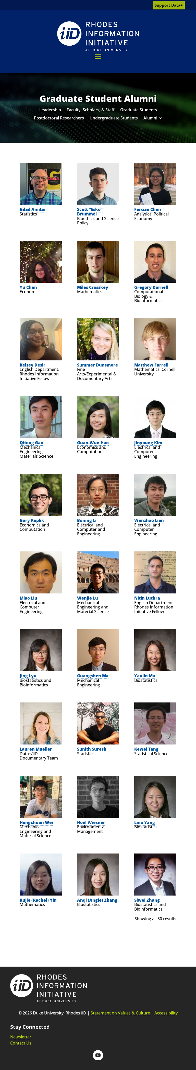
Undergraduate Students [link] (114, 118)
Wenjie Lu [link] (87, 598)
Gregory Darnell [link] (151, 287)
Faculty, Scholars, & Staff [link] (91, 110)
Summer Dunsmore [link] (97, 365)
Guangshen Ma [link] (92, 676)
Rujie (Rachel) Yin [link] (38, 900)
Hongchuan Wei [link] (36, 822)
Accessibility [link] (166, 1013)
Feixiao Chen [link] (147, 209)
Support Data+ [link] (169, 5)
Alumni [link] (150, 118)
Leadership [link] (50, 110)
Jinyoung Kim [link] (148, 442)
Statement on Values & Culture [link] (120, 1013)
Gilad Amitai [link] (32, 209)
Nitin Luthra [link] (147, 598)
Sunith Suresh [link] (91, 749)
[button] (98, 56)
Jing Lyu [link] (28, 676)
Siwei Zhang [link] (147, 900)
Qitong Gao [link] (31, 442)
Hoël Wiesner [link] (91, 822)
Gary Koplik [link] (32, 520)
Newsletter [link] (20, 1037)
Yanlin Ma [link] (144, 676)
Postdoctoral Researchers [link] (59, 118)
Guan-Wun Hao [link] (93, 442)
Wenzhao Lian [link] (149, 520)
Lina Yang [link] (144, 822)
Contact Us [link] (20, 1043)
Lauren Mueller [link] (36, 749)
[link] (98, 36)
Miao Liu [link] (28, 598)
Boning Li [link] (86, 520)
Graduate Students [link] (138, 110)
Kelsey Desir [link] (32, 365)
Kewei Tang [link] (146, 749)
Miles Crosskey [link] (92, 287)
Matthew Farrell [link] (151, 365)
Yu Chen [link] (28, 287)
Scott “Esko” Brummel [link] (90, 212)
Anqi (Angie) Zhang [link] (97, 900)
